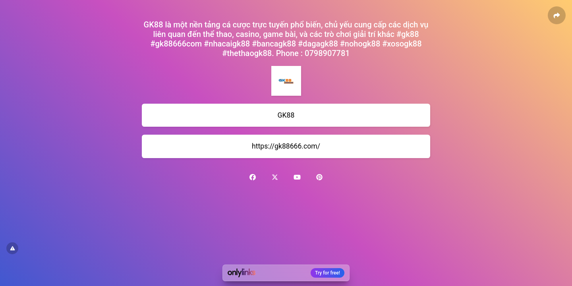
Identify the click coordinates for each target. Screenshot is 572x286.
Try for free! (327, 273)
